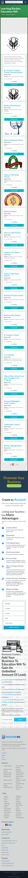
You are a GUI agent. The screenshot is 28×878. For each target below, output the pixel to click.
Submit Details (14, 627)
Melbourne (18, 796)
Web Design (5, 850)
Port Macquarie (20, 817)
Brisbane (6, 798)
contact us (14, 840)
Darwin (17, 799)
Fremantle (6, 814)
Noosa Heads (19, 805)
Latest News (5, 847)
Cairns (17, 806)
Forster (18, 808)
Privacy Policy (5, 854)
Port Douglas (7, 808)
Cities (3, 757)
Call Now (14, 81)
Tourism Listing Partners (8, 863)
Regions (4, 755)
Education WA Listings (14, 876)
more (16, 464)
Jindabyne (6, 805)
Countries (4, 753)
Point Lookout (7, 812)
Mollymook (7, 815)
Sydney (6, 796)
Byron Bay (18, 803)
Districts (4, 759)
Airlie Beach (19, 814)
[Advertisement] (14, 25)
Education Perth (20, 773)
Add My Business (14, 486)
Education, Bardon (10, 14)
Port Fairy (18, 812)
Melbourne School (8, 787)
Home (3, 14)
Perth (5, 799)
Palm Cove (18, 815)
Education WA (7, 776)
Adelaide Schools (8, 780)
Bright (5, 806)
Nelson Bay (7, 803)
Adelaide (18, 798)
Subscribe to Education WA (8, 843)
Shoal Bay (18, 810)
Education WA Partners (7, 865)
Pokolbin (6, 817)
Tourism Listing (7, 765)
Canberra (18, 801)
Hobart (6, 801)
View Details (14, 84)
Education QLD (7, 774)
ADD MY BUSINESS (7, 832)
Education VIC (19, 774)
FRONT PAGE (5, 834)
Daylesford (7, 810)
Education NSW (7, 773)
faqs (7, 852)
